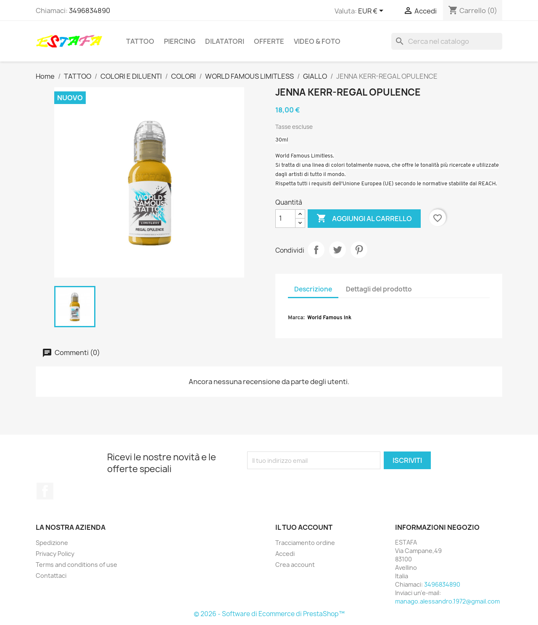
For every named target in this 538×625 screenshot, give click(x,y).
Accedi (285, 554)
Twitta (337, 249)
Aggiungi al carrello (364, 218)
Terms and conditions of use (76, 565)
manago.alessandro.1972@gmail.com (447, 601)
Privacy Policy (55, 554)
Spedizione (52, 543)
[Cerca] (446, 41)
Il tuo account (303, 527)
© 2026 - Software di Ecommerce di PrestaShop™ (269, 613)
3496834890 (89, 10)
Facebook (45, 491)
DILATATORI (224, 41)
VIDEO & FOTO (317, 41)
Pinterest (359, 249)
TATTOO (140, 41)
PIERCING (179, 41)
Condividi (316, 249)
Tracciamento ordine (305, 543)
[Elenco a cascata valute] (372, 11)
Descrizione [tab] (313, 289)
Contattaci (51, 576)
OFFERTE (269, 41)
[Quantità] (285, 218)
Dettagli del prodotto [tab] (379, 289)
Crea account (295, 565)
